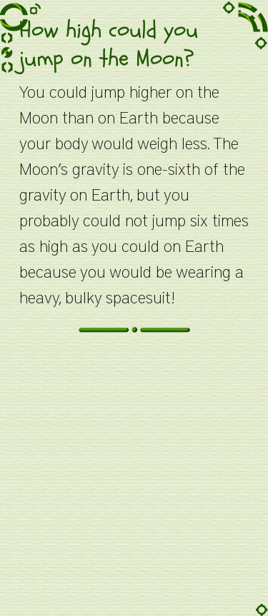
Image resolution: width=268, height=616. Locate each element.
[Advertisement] (134, 482)
